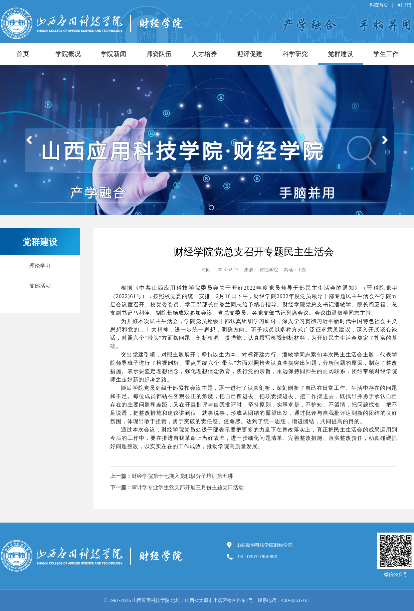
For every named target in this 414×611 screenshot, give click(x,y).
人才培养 (204, 53)
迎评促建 (249, 53)
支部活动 (40, 286)
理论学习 (40, 266)
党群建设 (340, 53)
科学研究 (295, 53)
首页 (22, 53)
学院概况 (68, 53)
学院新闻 (113, 53)
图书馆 (404, 5)
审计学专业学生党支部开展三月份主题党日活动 (188, 487)
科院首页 (379, 5)
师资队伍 (159, 53)
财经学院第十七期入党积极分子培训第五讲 (182, 476)
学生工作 (386, 53)
